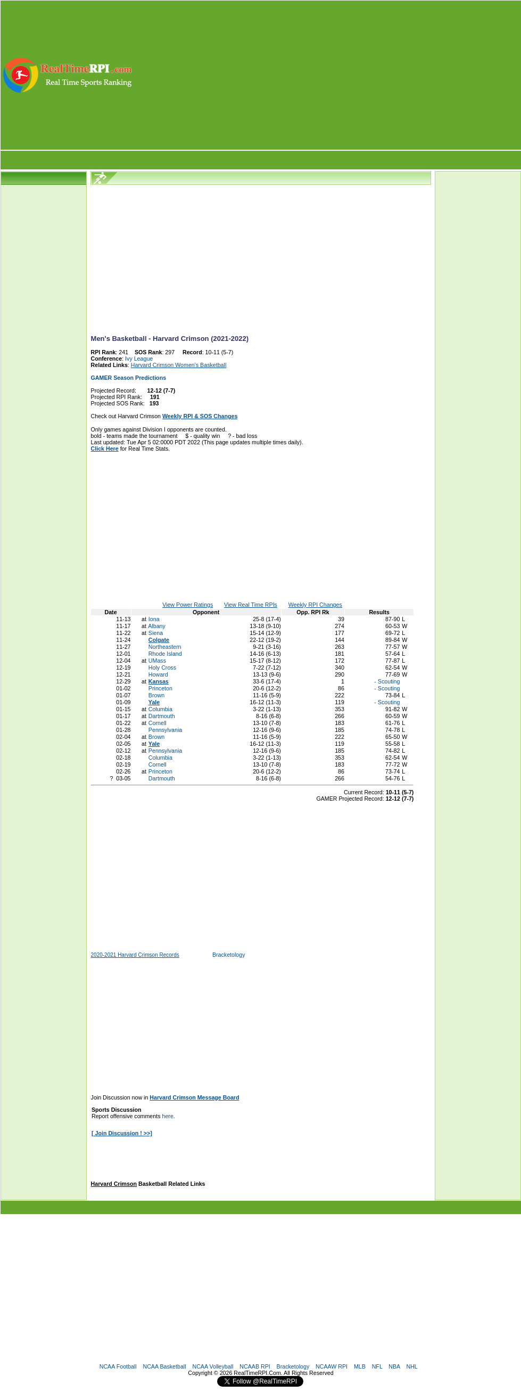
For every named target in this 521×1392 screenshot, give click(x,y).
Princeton (160, 688)
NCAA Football (118, 1366)
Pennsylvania (165, 730)
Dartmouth (161, 716)
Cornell (157, 723)
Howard (158, 674)
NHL (411, 1366)
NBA (394, 1366)
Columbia (160, 709)
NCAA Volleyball (212, 1366)
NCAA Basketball (164, 1366)
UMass (157, 660)
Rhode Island (165, 653)
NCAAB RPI (254, 1366)
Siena (155, 633)
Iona (154, 619)
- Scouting (386, 681)
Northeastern (164, 647)
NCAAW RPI (332, 1366)
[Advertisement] (327, 75)
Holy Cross (162, 667)
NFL (377, 1366)
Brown (156, 695)
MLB (360, 1366)
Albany (157, 626)
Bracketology (228, 954)
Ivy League (139, 358)
